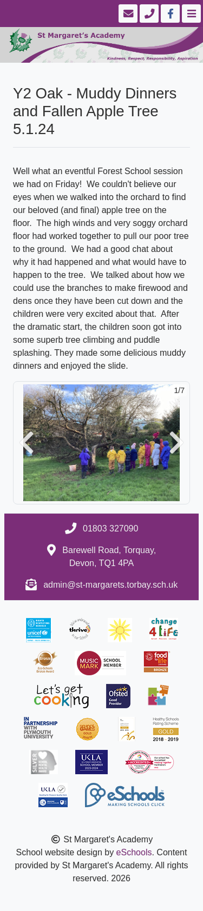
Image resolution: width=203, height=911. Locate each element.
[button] (26, 443)
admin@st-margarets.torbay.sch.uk (110, 584)
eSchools (134, 852)
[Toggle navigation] (190, 13)
